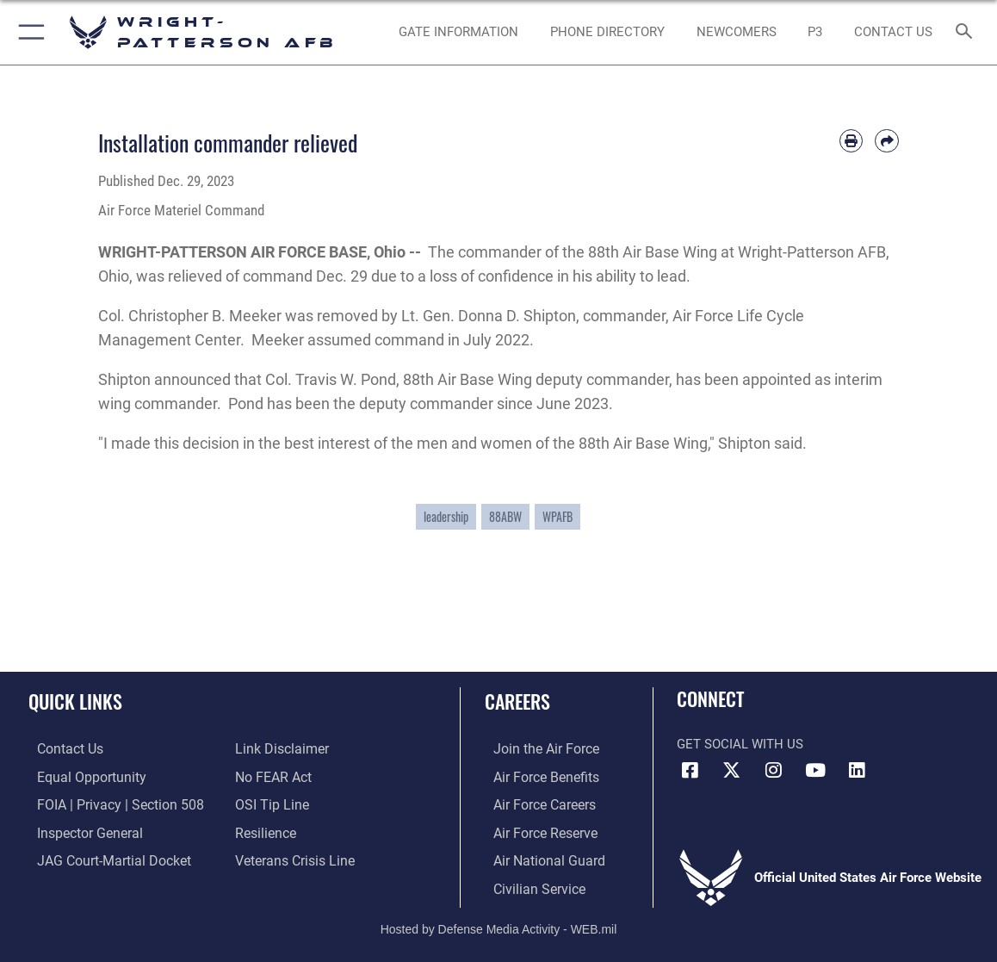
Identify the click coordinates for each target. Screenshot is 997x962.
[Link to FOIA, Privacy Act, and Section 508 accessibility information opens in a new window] (107, 803)
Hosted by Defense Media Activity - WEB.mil (499, 924)
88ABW (505, 516)
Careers (517, 701)
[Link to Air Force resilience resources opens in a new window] (264, 830)
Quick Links (75, 701)
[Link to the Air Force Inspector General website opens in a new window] (79, 830)
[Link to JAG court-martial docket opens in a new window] (102, 858)
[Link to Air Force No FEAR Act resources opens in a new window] (272, 777)
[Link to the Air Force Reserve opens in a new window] (535, 830)
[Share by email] (887, 141)
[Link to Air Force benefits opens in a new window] (536, 777)
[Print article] (851, 141)
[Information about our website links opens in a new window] (280, 749)
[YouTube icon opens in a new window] (815, 770)
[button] (28, 32)
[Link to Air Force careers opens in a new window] (535, 803)
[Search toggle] (966, 32)
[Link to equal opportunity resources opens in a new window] (79, 777)
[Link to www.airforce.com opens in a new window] (536, 749)
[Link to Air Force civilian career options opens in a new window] (529, 884)
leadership (446, 516)
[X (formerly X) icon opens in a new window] (732, 770)
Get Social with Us (740, 744)
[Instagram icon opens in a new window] (773, 770)
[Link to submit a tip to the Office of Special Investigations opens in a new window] (269, 803)
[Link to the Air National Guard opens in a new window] (538, 858)
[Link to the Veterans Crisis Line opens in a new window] (293, 858)
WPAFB (557, 516)
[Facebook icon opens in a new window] (690, 770)
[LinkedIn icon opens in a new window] (857, 770)
